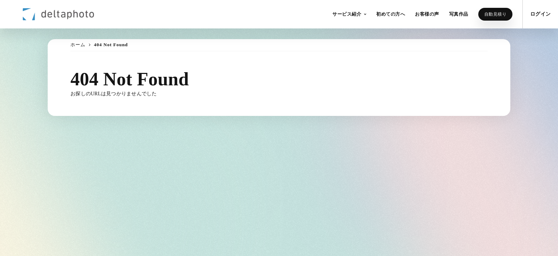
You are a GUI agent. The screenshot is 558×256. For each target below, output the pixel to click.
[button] (349, 14)
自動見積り (495, 14)
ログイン (540, 14)
